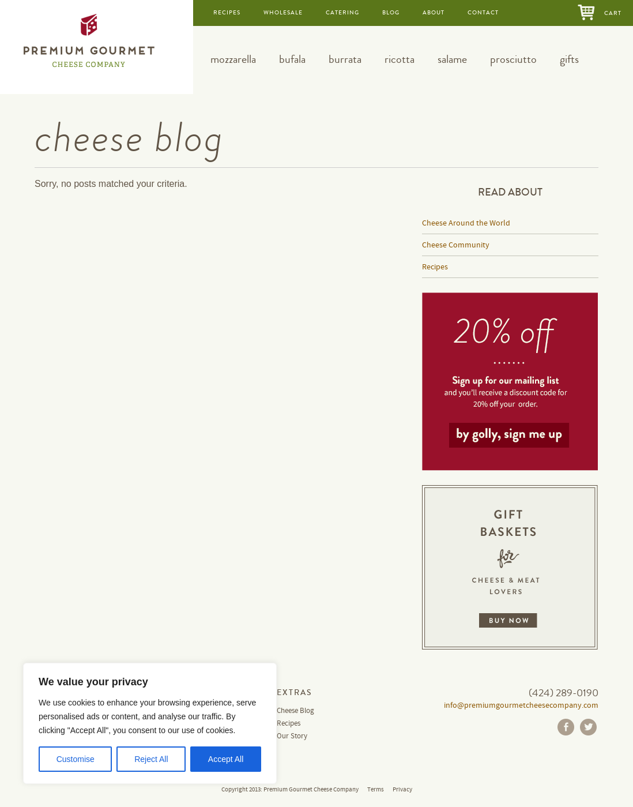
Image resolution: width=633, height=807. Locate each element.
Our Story (292, 736)
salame (452, 59)
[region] (150, 723)
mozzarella (233, 59)
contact (483, 13)
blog (391, 13)
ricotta (400, 59)
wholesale (283, 13)
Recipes (435, 267)
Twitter (588, 727)
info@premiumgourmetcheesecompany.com (521, 705)
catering (342, 13)
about (433, 13)
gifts (569, 59)
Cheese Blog (295, 711)
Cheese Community (455, 245)
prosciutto (513, 59)
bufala (292, 59)
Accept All (225, 759)
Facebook (566, 727)
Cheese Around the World (466, 223)
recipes (226, 13)
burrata (345, 59)
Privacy (402, 790)
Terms (375, 790)
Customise (75, 759)
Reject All (151, 759)
